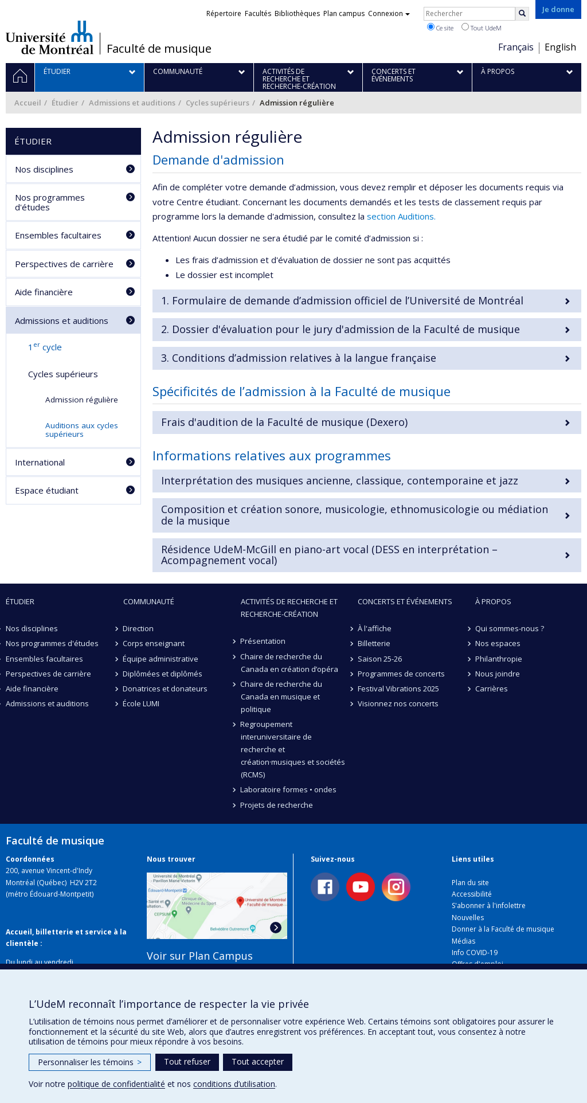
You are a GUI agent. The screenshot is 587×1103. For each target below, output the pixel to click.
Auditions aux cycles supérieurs (81, 429)
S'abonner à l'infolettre (489, 905)
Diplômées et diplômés (163, 673)
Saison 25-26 (380, 659)
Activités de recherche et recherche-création (289, 607)
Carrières (491, 688)
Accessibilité (472, 894)
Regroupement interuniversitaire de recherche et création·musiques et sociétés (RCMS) (293, 749)
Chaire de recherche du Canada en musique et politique (282, 696)
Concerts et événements (405, 601)
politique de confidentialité (116, 1083)
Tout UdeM (481, 27)
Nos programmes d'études (50, 202)
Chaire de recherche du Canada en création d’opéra (289, 662)
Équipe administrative (161, 659)
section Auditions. (401, 216)
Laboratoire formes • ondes (289, 789)
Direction (138, 628)
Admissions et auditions (132, 102)
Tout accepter (258, 1061)
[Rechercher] (522, 14)
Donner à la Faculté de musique (503, 929)
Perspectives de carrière (64, 263)
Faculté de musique (159, 48)
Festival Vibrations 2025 (398, 688)
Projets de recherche (277, 805)
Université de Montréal (49, 37)
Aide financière (44, 292)
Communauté (148, 601)
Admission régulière (81, 399)
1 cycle (45, 346)
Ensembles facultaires (58, 235)
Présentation (263, 641)
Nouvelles (468, 917)
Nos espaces (498, 643)
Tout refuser (187, 1061)
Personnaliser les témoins (90, 1062)
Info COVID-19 (475, 952)
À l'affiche (375, 628)
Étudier (65, 102)
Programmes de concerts (401, 673)
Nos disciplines (44, 169)
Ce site (440, 27)
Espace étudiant (47, 490)
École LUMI (141, 703)
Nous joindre (497, 673)
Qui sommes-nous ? (509, 628)
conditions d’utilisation (234, 1083)
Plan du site (470, 882)
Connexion (389, 13)
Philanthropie (498, 659)
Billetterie (374, 643)
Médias (463, 941)
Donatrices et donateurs (165, 688)
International (40, 462)
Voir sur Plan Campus (200, 956)
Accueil (27, 102)
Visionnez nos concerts (398, 703)
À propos (493, 601)
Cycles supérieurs (217, 102)
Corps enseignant (154, 643)
